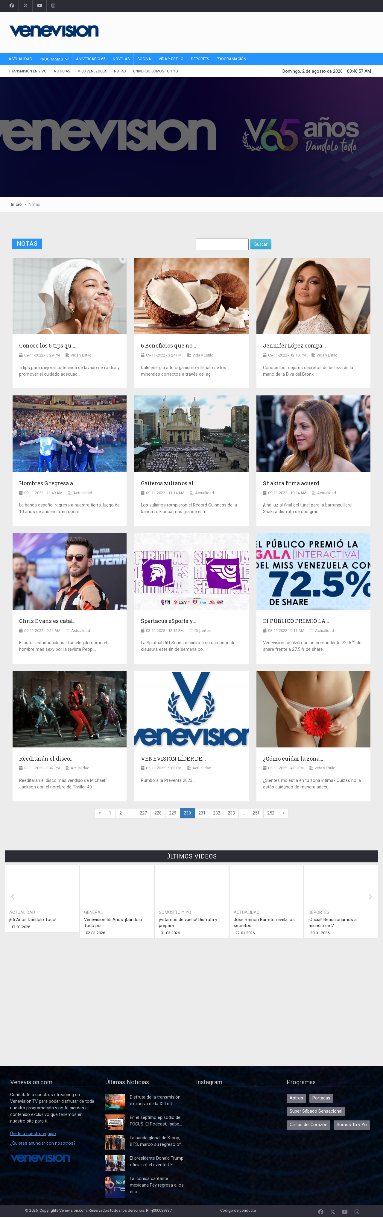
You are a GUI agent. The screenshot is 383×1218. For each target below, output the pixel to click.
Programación (231, 59)
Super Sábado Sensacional (316, 1111)
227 (143, 813)
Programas (51, 59)
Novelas (121, 59)
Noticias (62, 71)
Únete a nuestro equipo (33, 1133)
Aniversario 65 (90, 59)
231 (202, 813)
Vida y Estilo (171, 59)
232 (216, 813)
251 (256, 813)
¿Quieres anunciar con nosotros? (42, 1143)
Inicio (16, 204)
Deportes (200, 59)
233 (231, 813)
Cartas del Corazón (308, 1124)
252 (270, 813)
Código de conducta (238, 1210)
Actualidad (20, 59)
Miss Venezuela (92, 71)
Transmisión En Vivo (28, 71)
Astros (296, 1098)
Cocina (144, 59)
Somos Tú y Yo (175, 912)
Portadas (321, 1098)
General (93, 912)
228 (158, 813)
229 (172, 813)
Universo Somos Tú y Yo (155, 71)
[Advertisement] (265, 31)
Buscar (261, 244)
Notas (120, 71)
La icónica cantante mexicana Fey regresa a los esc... (157, 1185)
